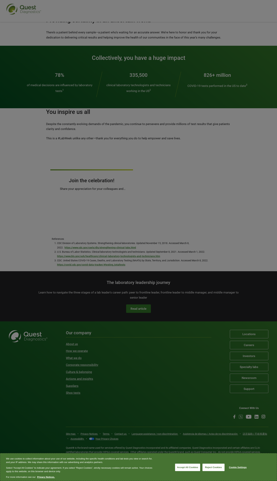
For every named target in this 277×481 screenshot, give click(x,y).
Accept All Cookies (187, 467)
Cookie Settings (238, 467)
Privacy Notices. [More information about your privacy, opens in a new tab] (46, 477)
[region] (138, 467)
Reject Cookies (213, 467)
